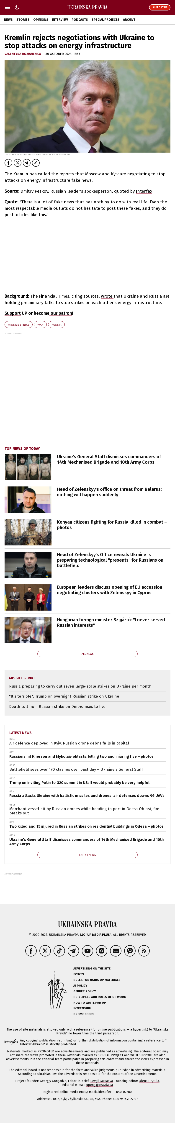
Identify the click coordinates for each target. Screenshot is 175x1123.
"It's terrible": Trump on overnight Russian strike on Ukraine (64, 696)
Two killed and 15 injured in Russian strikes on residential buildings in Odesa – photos (86, 826)
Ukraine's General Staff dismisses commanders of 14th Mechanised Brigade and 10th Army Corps (109, 459)
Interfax (144, 191)
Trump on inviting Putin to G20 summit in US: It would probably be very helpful (79, 782)
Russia (56, 324)
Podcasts (80, 20)
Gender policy (84, 991)
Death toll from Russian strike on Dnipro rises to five (57, 706)
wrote (107, 296)
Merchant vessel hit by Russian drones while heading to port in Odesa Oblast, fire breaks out (84, 811)
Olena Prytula (149, 1081)
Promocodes (83, 1014)
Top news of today (22, 448)
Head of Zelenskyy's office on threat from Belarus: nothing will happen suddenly (109, 491)
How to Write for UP (89, 1002)
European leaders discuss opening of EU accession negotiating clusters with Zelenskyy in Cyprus (109, 589)
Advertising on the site (92, 968)
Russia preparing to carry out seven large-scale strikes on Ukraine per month (80, 686)
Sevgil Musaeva (101, 1081)
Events (78, 974)
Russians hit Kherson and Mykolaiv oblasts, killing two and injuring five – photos (81, 756)
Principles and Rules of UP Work (99, 997)
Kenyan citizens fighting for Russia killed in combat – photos (112, 524)
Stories (23, 20)
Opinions (40, 20)
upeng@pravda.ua (99, 1085)
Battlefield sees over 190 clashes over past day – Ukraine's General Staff (76, 769)
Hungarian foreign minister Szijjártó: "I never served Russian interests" (111, 622)
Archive (129, 20)
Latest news (20, 733)
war (40, 324)
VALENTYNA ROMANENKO (23, 54)
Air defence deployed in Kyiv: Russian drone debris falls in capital (69, 743)
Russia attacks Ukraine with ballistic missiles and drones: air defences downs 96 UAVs (87, 795)
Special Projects (105, 20)
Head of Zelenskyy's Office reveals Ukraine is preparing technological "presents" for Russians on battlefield (110, 560)
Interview (60, 20)
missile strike (18, 324)
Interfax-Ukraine (32, 1044)
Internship (82, 1008)
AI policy (80, 985)
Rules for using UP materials (97, 980)
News (8, 20)
